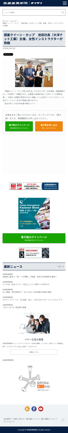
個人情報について (48, 419)
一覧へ (59, 266)
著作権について (32, 419)
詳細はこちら (34, 352)
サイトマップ (8, 421)
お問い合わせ (18, 419)
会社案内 (7, 419)
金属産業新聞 (8, 360)
